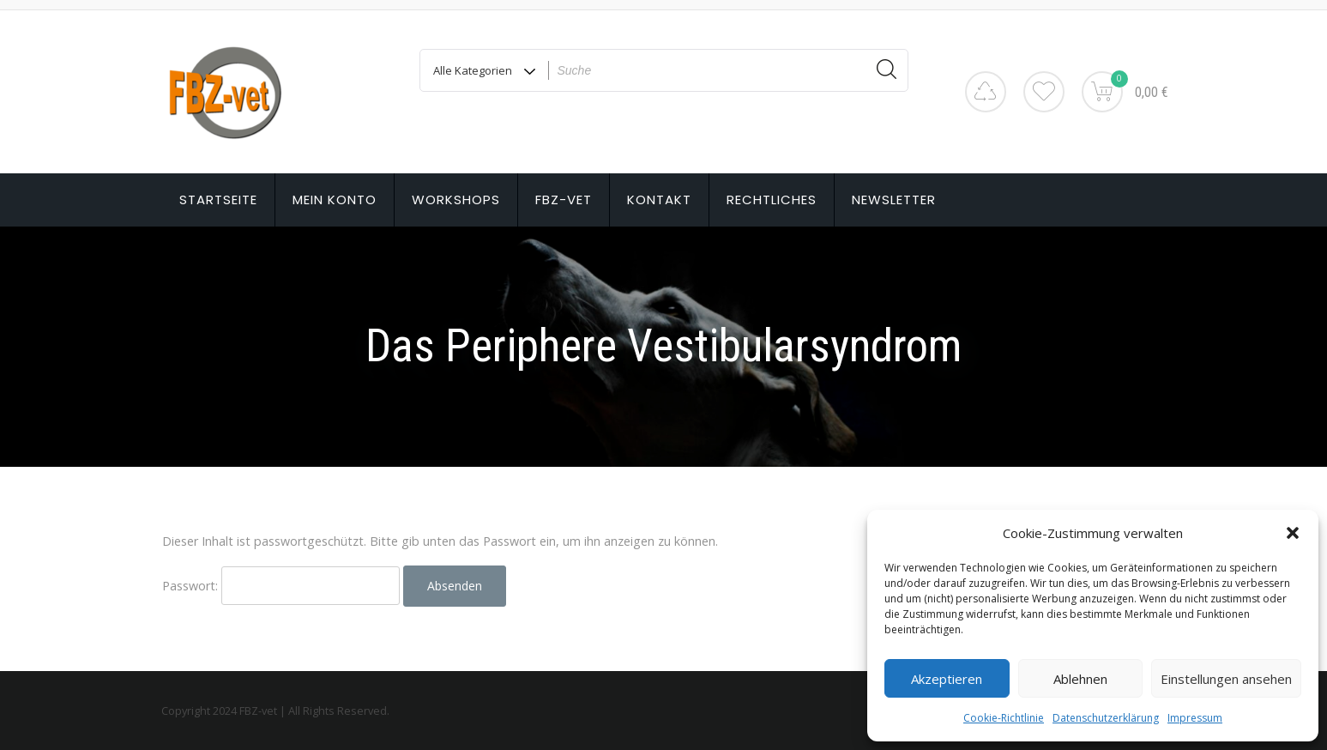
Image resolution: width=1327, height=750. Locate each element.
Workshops (456, 200)
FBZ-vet (563, 200)
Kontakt (659, 200)
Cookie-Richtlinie (1003, 718)
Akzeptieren (946, 678)
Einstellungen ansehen (1226, 678)
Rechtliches (772, 200)
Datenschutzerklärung (1106, 718)
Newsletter (894, 200)
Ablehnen (1080, 678)
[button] (1292, 532)
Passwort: (281, 585)
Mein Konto (335, 200)
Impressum (1194, 718)
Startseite (218, 200)
